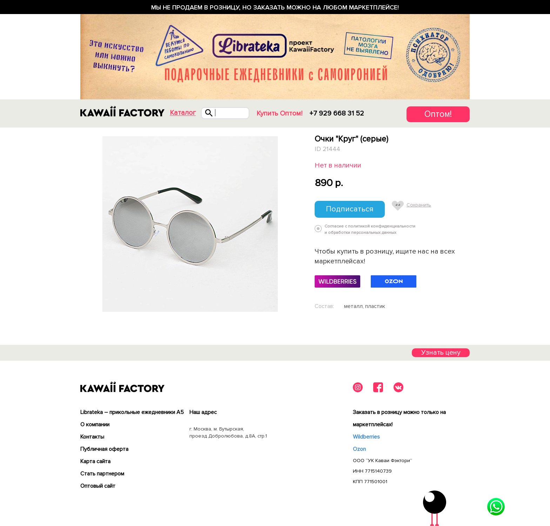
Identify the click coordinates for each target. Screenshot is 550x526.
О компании (94, 424)
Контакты (92, 436)
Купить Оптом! (279, 113)
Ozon (359, 449)
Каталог (183, 113)
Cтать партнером (102, 473)
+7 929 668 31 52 (336, 113)
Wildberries (366, 436)
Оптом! (438, 114)
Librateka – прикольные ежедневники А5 (132, 412)
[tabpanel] (190, 224)
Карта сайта (95, 461)
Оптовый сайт (97, 485)
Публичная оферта (104, 449)
